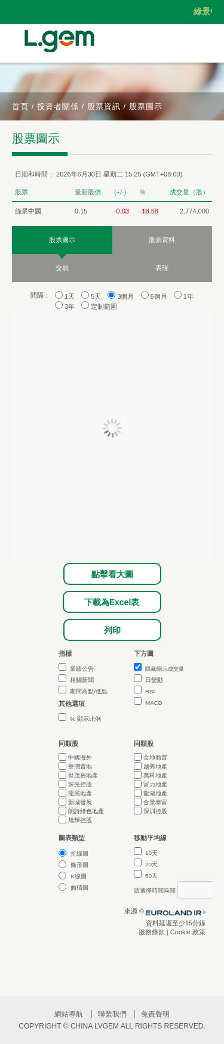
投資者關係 (58, 106)
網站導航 (68, 1014)
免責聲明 (155, 1014)
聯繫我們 (112, 1014)
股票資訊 (104, 106)
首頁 (20, 106)
